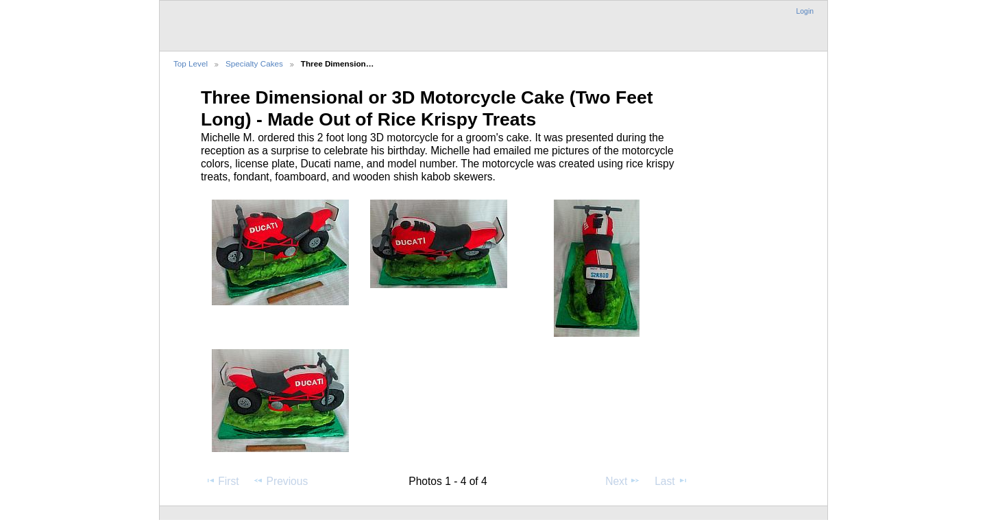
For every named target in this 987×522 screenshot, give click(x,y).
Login (805, 11)
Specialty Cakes (254, 63)
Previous (280, 481)
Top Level (190, 63)
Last (671, 481)
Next (622, 481)
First (222, 481)
